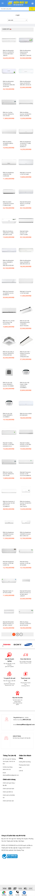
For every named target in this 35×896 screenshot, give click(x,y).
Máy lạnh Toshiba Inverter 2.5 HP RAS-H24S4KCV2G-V (8, 444)
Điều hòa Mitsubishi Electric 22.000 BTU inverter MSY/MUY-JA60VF (8, 53)
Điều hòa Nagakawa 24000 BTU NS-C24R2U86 (8, 174)
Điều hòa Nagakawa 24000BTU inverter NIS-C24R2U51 (8, 534)
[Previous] (3, 646)
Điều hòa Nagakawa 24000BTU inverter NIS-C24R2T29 (25, 534)
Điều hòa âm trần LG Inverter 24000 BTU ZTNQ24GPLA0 (8, 353)
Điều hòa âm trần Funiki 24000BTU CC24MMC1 (7, 415)
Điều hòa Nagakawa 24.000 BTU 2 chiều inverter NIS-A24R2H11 (25, 144)
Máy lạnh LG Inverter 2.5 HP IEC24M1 (25, 292)
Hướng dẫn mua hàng (25, 761)
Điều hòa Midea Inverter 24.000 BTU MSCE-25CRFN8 (25, 114)
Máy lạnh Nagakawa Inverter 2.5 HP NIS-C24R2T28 (8, 563)
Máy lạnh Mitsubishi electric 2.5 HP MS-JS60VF (25, 203)
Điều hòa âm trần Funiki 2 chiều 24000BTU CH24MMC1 (24, 385)
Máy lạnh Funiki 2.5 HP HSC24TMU (8, 591)
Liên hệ (21, 770)
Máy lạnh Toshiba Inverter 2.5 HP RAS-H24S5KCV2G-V (25, 444)
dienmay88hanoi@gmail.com (25, 724)
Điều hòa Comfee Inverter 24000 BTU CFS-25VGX (8, 114)
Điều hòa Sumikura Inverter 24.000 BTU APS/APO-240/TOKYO (25, 504)
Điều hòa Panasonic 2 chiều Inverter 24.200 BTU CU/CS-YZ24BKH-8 (9, 504)
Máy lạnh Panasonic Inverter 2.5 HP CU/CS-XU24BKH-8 (25, 473)
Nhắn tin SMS (31, 894)
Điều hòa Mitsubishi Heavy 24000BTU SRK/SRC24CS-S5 (25, 262)
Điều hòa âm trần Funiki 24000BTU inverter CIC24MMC (8, 384)
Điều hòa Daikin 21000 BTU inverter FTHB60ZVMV (8, 203)
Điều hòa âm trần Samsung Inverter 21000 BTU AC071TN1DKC (25, 323)
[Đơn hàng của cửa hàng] (17, 20)
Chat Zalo (11, 893)
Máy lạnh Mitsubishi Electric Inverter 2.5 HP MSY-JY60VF (8, 623)
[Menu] (2, 3)
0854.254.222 (27, 719)
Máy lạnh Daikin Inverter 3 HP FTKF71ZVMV (24, 232)
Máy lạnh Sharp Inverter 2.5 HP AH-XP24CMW (25, 563)
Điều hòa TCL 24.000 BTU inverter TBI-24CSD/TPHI (8, 322)
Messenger (24, 893)
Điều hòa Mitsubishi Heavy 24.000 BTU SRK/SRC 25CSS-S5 (25, 83)
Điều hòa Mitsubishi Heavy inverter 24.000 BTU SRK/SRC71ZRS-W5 (25, 53)
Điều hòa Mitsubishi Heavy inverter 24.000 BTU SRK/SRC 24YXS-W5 (9, 84)
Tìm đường (4, 893)
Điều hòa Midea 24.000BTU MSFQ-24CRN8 (8, 143)
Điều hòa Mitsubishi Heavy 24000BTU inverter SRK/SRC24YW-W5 (8, 263)
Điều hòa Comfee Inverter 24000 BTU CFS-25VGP (8, 473)
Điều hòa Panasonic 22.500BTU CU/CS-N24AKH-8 (8, 293)
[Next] (32, 646)
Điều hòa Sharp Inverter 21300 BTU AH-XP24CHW (25, 623)
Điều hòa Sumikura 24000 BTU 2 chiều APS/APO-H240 (8, 232)
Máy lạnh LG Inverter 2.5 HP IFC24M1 (25, 173)
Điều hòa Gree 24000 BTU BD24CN (26, 414)
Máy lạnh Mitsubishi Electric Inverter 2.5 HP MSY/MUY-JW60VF (25, 593)
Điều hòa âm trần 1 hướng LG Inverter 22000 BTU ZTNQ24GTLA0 (25, 354)
